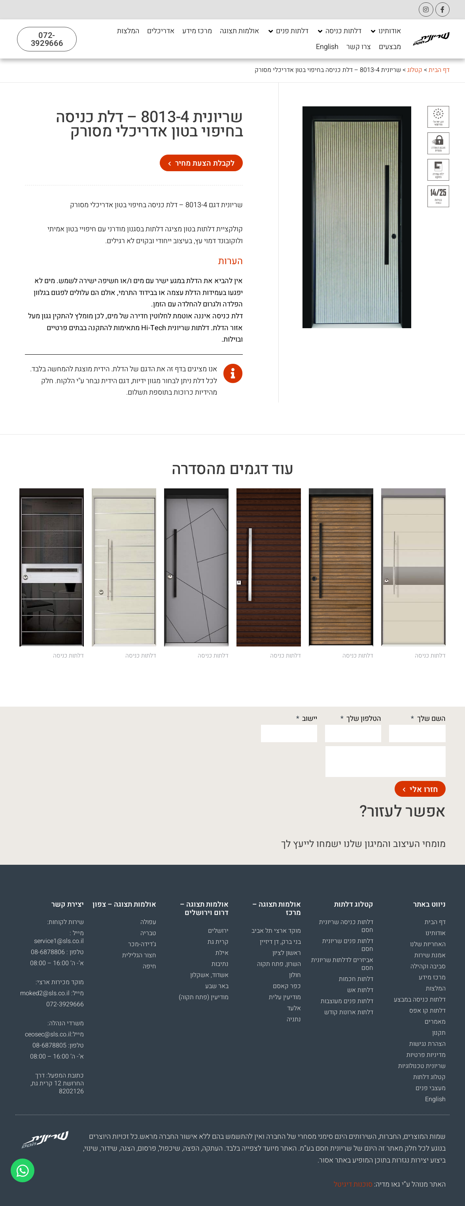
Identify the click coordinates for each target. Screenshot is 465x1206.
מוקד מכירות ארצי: (60, 982)
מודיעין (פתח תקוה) (204, 997)
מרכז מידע (432, 977)
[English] (327, 47)
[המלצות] (128, 31)
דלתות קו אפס (427, 1010)
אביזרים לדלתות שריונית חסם (342, 964)
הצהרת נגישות (427, 1044)
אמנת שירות (430, 955)
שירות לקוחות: (65, 922)
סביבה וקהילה (428, 966)
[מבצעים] (390, 47)
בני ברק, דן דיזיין (280, 942)
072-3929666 (65, 1004)
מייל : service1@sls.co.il (59, 937)
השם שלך (431, 718)
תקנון (439, 1033)
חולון (295, 975)
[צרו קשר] (358, 47)
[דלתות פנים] (287, 31)
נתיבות (220, 964)
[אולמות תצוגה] (239, 31)
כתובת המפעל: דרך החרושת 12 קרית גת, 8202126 (57, 1083)
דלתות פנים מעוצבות (347, 1001)
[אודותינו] (385, 31)
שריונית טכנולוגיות (422, 1066)
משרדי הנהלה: (65, 1023)
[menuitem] (327, 47)
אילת (222, 953)
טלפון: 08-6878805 (58, 1045)
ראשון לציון (286, 953)
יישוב (309, 718)
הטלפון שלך (363, 718)
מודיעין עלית (285, 997)
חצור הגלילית (139, 955)
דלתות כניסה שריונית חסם (346, 926)
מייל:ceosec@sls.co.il (54, 1034)
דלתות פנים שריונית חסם (347, 945)
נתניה (294, 1019)
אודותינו (435, 933)
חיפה (149, 966)
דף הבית (439, 70)
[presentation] (385, 761)
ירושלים (218, 931)
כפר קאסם (287, 986)
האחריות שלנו (428, 944)
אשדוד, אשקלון (209, 975)
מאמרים (435, 1021)
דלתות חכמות (356, 979)
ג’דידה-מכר (142, 944)
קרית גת (218, 942)
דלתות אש (360, 990)
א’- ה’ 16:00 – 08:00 (57, 963)
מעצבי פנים (431, 1088)
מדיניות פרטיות (426, 1055)
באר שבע (217, 986)
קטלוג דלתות (429, 1077)
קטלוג (414, 70)
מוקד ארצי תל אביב (276, 931)
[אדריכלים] (160, 31)
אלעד (294, 1008)
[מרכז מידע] (197, 31)
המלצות (436, 988)
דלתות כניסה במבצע (420, 999)
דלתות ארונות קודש (348, 1012)
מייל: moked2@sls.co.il (52, 993)
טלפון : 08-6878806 (57, 952)
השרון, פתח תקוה (279, 964)
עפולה (148, 922)
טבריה (148, 933)
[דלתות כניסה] (338, 31)
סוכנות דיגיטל (353, 1184)
